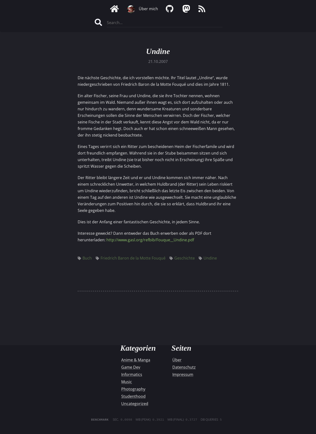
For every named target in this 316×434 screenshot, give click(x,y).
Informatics (131, 374)
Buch (85, 258)
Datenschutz (184, 367)
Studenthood (133, 396)
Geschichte (182, 258)
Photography (133, 389)
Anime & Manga (135, 360)
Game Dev (130, 367)
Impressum (182, 374)
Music (126, 381)
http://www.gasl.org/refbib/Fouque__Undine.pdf (150, 240)
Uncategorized (134, 403)
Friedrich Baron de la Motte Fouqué (131, 258)
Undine (158, 51)
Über (177, 360)
